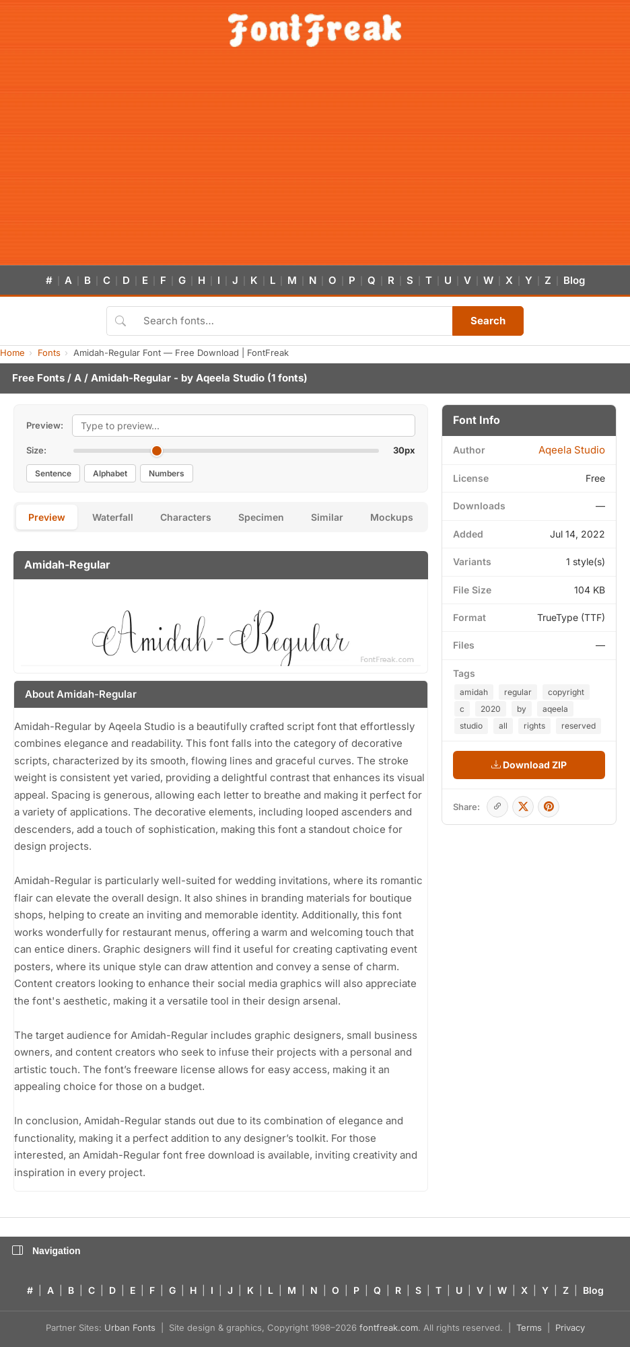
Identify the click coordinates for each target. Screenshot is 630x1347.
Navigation (46, 1251)
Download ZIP (529, 764)
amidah (474, 692)
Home (12, 352)
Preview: (44, 425)
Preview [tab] (46, 517)
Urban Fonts (129, 1327)
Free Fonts (38, 377)
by (521, 709)
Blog (574, 280)
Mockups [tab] (391, 517)
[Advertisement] (315, 164)
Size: (36, 450)
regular (518, 692)
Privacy (570, 1327)
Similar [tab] (327, 517)
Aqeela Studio (230, 377)
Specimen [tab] (261, 517)
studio (471, 726)
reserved (578, 726)
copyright (566, 692)
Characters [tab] (185, 517)
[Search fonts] (293, 321)
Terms (529, 1327)
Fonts (49, 352)
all (503, 726)
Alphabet (110, 473)
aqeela (555, 709)
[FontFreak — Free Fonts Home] (314, 30)
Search (487, 320)
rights (534, 726)
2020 (491, 709)
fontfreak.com (388, 1327)
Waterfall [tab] (112, 517)
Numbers (166, 473)
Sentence (53, 473)
